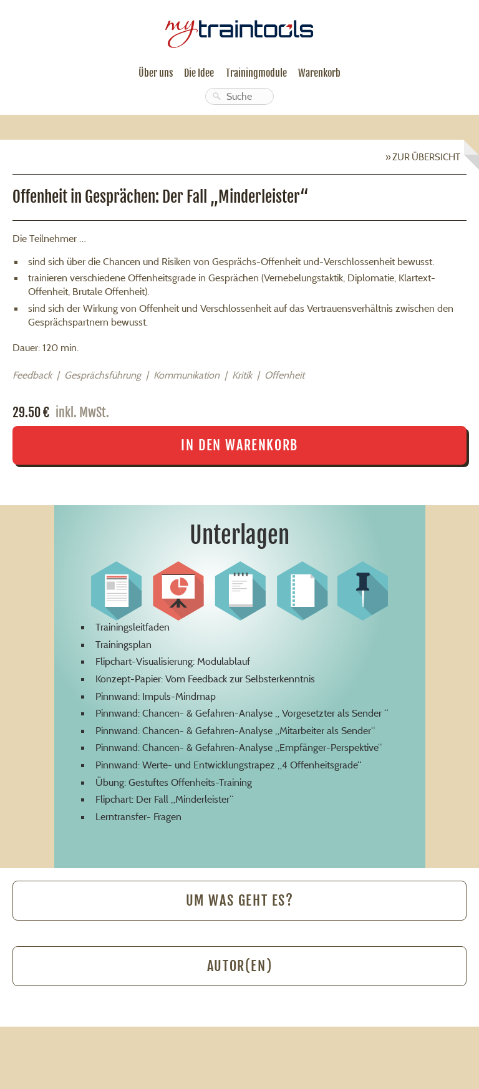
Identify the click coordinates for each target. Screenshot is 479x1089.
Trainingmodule (256, 73)
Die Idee (199, 73)
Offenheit (284, 375)
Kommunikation (186, 375)
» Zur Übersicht (422, 157)
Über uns (155, 73)
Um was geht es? (240, 900)
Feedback (32, 375)
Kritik (242, 375)
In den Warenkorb (239, 445)
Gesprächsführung (102, 375)
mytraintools (239, 29)
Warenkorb (319, 73)
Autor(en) (239, 965)
